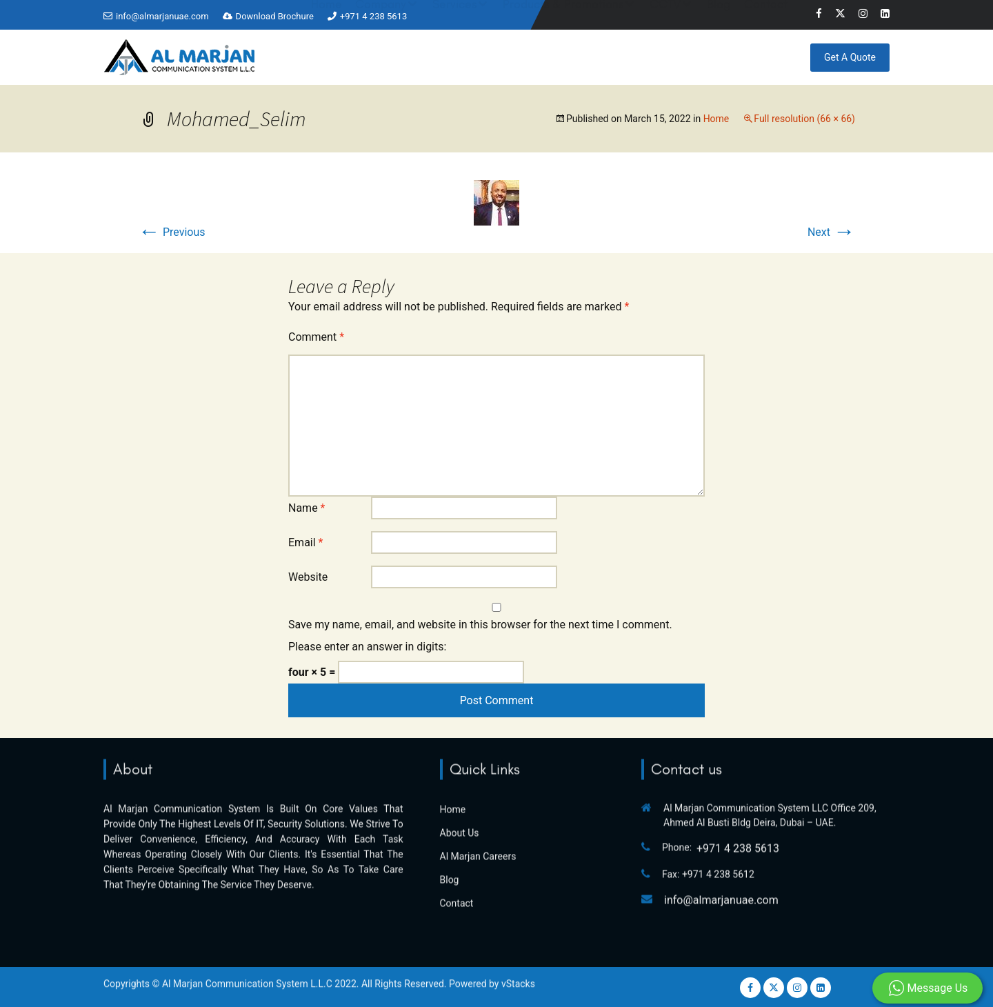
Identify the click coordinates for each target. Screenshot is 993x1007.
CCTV (665, 55)
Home (326, 55)
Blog (718, 55)
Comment (316, 336)
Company (380, 55)
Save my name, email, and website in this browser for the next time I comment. (480, 624)
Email (305, 542)
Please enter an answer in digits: (367, 646)
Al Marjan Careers (478, 791)
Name (306, 508)
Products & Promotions (563, 55)
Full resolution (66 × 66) (804, 118)
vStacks (518, 967)
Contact (766, 55)
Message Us (927, 988)
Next (831, 232)
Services (454, 55)
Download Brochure (275, 16)
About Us (459, 768)
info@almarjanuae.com (162, 16)
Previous (171, 232)
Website (308, 577)
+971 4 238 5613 (373, 16)
